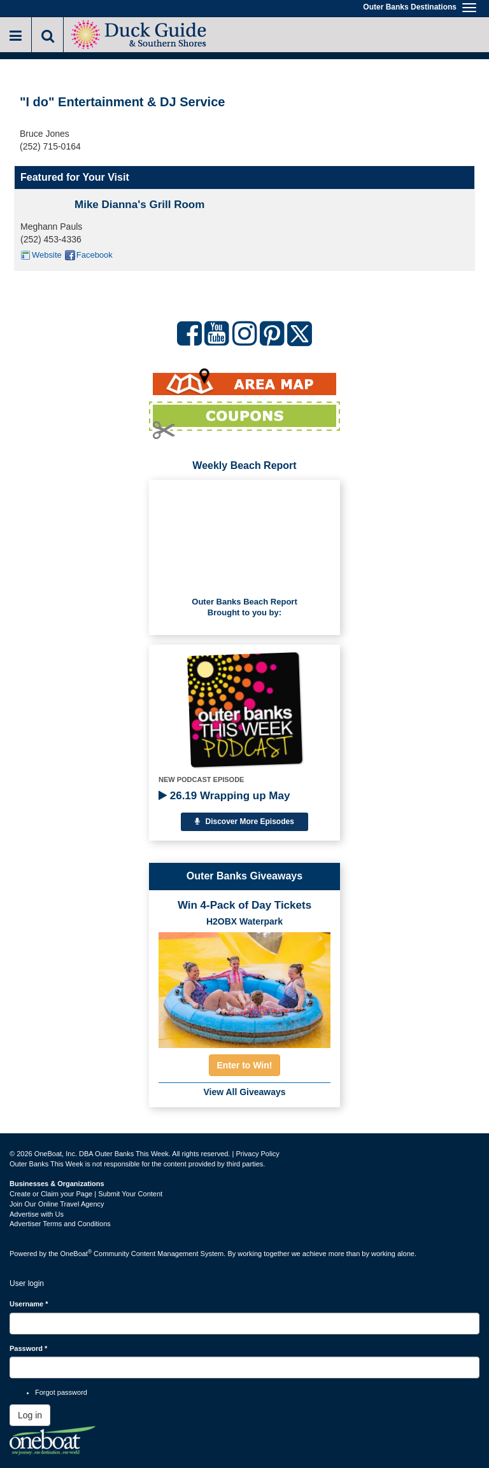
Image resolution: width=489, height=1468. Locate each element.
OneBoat (76, 1253)
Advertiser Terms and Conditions (60, 1223)
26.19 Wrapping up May (224, 796)
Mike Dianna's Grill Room (139, 205)
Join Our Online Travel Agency (57, 1204)
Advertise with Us (37, 1214)
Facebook (94, 255)
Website (47, 255)
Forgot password (61, 1392)
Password (28, 1348)
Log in (30, 1415)
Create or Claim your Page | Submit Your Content (86, 1194)
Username (29, 1304)
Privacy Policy (257, 1153)
